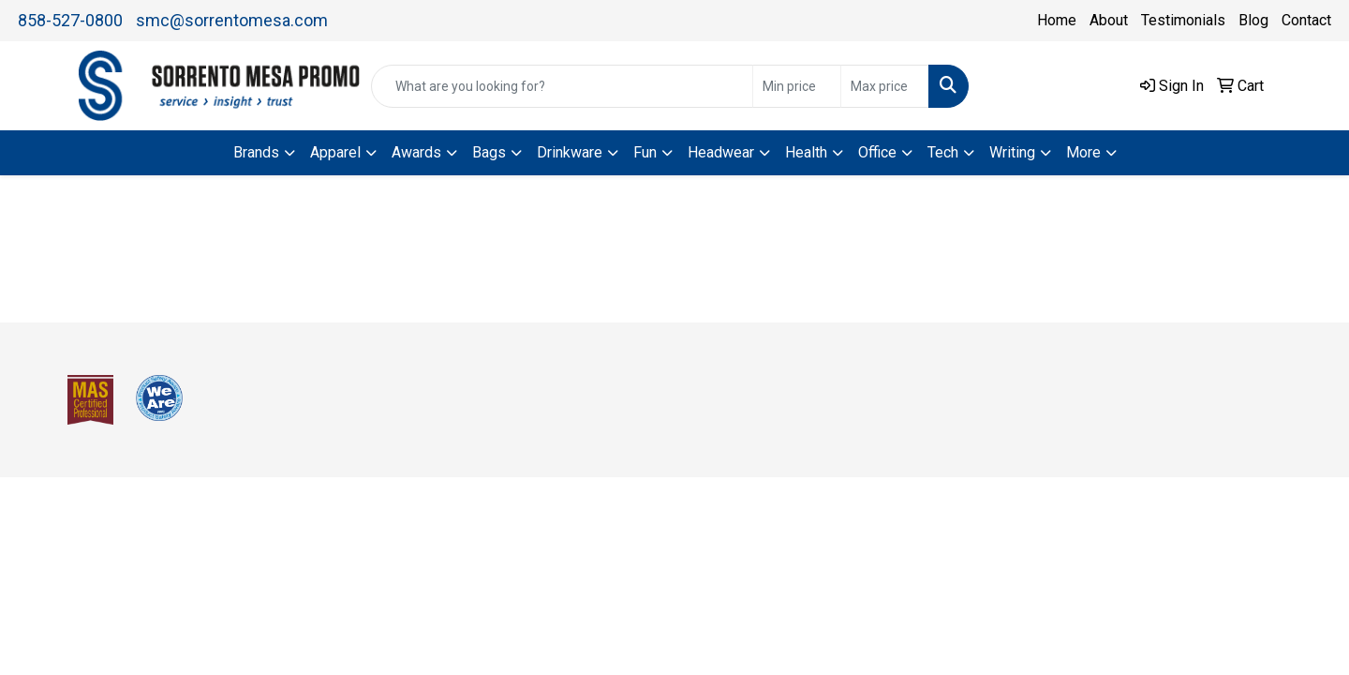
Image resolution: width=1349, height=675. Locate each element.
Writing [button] (1012, 152)
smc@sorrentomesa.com (232, 20)
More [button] (1083, 152)
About (1109, 20)
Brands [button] (256, 152)
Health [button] (806, 152)
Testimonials (1183, 20)
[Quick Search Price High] (884, 86)
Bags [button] (489, 152)
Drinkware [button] (569, 152)
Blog (1253, 20)
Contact (1306, 20)
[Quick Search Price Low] (796, 86)
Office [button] (877, 152)
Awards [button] (416, 152)
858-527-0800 (70, 20)
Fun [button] (645, 152)
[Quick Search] (562, 86)
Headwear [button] (721, 152)
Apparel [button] (335, 152)
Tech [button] (942, 152)
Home (1056, 20)
